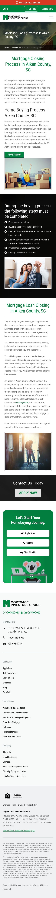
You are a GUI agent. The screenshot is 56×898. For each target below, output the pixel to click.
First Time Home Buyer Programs (17, 717)
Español (6, 692)
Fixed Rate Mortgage (11, 722)
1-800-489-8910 (15, 637)
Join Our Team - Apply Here (14, 776)
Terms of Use (17, 805)
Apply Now (47, 8)
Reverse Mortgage (10, 732)
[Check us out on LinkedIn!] (25, 612)
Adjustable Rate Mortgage (14, 708)
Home (6, 47)
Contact (6, 762)
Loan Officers (8, 678)
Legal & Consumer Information (16, 812)
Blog (5, 687)
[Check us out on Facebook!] (5, 612)
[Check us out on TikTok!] (30, 612)
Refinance (7, 727)
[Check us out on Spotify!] (38, 612)
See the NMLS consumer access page (18, 831)
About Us (7, 752)
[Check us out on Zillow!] (34, 612)
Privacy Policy (31, 805)
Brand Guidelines (10, 757)
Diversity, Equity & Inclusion (14, 771)
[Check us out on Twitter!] (9, 612)
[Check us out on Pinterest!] (17, 612)
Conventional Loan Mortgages (15, 712)
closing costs (22, 402)
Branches (7, 683)
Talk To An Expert (10, 673)
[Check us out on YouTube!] (21, 612)
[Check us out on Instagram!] (13, 612)
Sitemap (6, 805)
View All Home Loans (12, 736)
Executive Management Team (15, 766)
